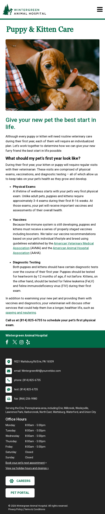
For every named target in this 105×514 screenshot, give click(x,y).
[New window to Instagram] (22, 342)
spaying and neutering (21, 312)
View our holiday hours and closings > (27, 468)
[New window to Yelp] (29, 342)
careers (20, 481)
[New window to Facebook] (8, 342)
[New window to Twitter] (15, 342)
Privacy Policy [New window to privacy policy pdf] (15, 509)
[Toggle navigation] (99, 9)
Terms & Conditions (34, 509)
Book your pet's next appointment (25, 462)
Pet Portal (20, 493)
